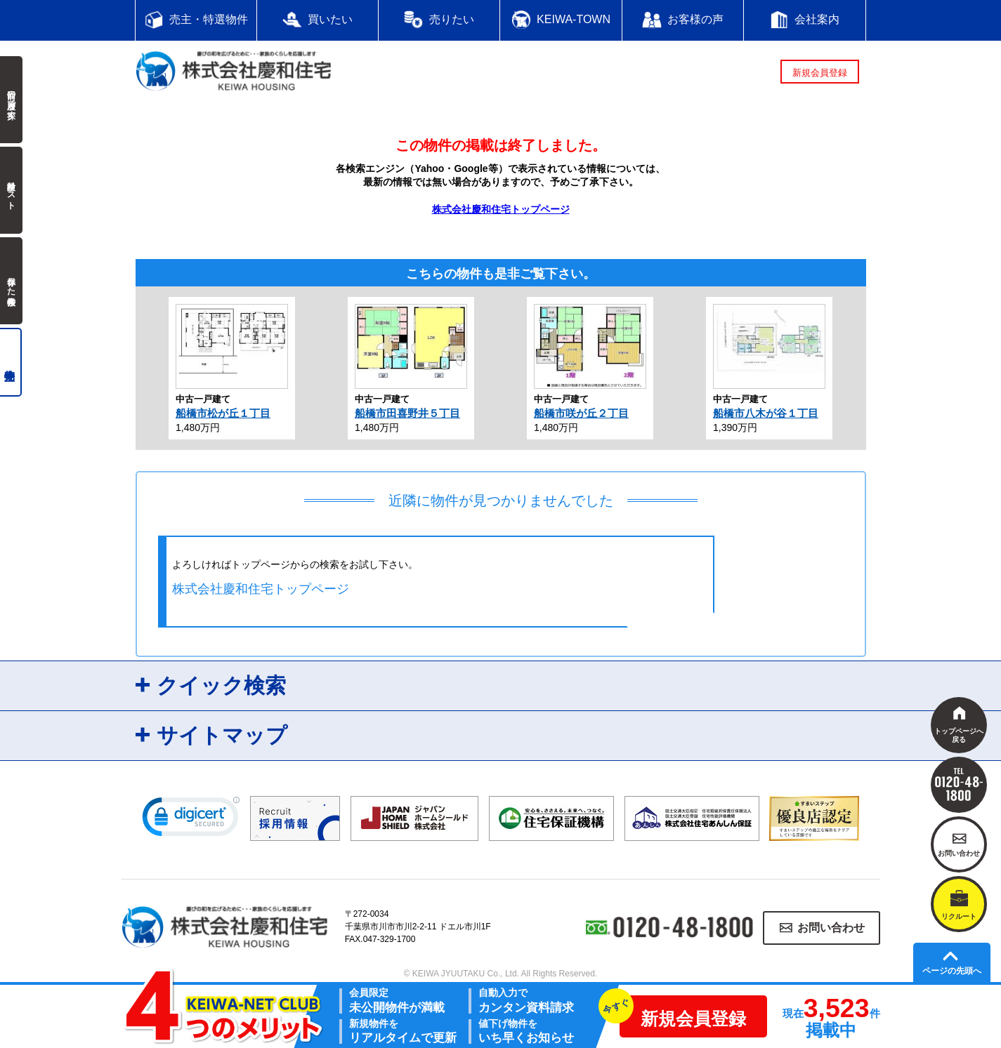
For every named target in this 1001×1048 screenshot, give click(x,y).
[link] (191, 820)
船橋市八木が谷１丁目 (765, 413)
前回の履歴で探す (11, 99)
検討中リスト (11, 190)
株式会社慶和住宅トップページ (501, 209)
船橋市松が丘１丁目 (223, 413)
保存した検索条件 (11, 281)
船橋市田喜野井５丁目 (407, 413)
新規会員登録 (819, 72)
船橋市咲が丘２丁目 (581, 413)
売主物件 (11, 362)
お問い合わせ (831, 928)
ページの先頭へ (951, 971)
